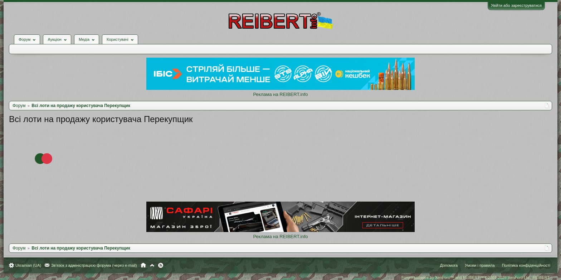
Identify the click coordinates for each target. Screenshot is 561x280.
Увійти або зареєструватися (516, 5)
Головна (143, 265)
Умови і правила (479, 265)
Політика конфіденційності (526, 265)
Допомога (449, 265)
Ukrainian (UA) (28, 265)
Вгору (152, 265)
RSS (160, 265)
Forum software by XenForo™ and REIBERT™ (475, 277)
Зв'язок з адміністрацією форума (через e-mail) (94, 265)
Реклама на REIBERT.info (280, 94)
